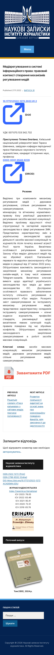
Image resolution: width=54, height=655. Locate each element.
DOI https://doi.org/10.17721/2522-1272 (21, 480)
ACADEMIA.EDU (10, 483)
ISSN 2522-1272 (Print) (14, 474)
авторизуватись (12, 451)
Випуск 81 (29, 90)
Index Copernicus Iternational (23, 491)
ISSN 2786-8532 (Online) (15, 477)
